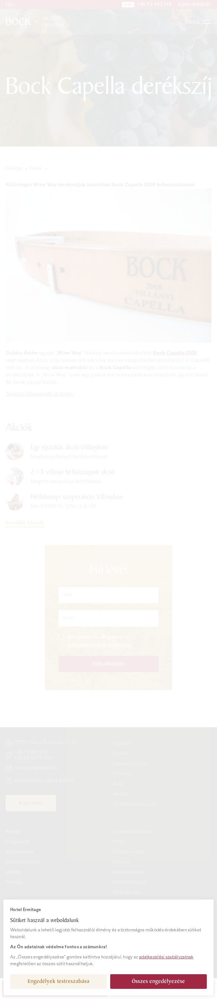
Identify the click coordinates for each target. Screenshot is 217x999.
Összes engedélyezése (158, 981)
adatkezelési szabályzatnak (166, 957)
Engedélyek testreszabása (59, 981)
